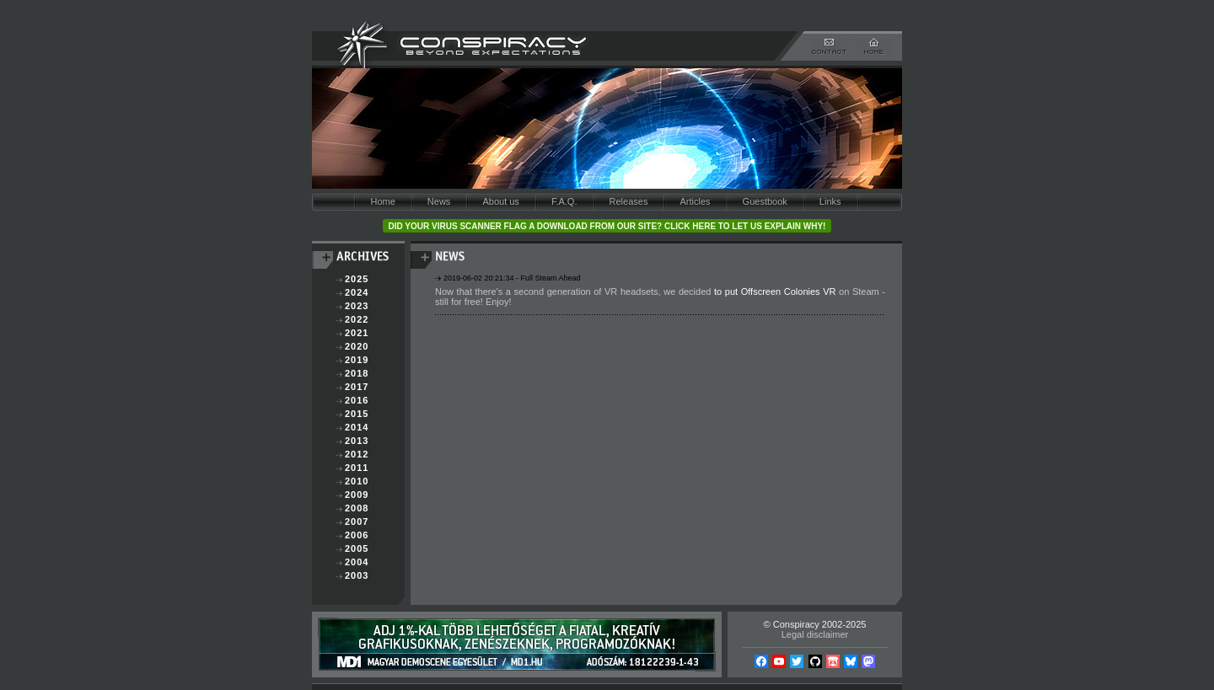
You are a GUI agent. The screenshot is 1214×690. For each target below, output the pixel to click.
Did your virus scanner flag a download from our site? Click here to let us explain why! (607, 226)
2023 (356, 306)
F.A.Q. (564, 201)
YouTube (779, 661)
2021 (356, 333)
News (439, 201)
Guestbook (765, 201)
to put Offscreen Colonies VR (774, 291)
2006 (356, 535)
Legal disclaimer (815, 634)
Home (382, 201)
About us (500, 201)
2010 (356, 481)
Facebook (761, 661)
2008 (356, 508)
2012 (356, 454)
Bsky (850, 661)
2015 (356, 414)
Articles (695, 201)
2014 (356, 427)
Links (830, 201)
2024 (356, 292)
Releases (629, 201)
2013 (356, 441)
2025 (356, 279)
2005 (356, 548)
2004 (356, 562)
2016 (356, 400)
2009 (356, 494)
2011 (356, 468)
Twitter (796, 661)
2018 (356, 373)
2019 (356, 360)
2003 (356, 575)
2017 (356, 387)
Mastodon (868, 661)
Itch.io (833, 661)
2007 (356, 521)
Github (815, 661)
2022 (356, 319)
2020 (356, 346)
